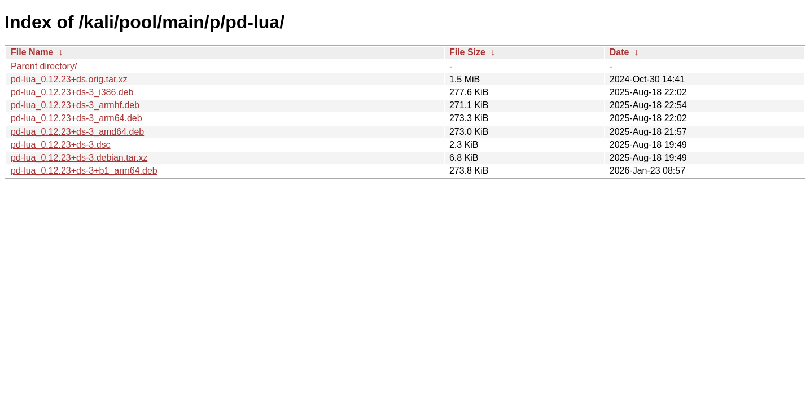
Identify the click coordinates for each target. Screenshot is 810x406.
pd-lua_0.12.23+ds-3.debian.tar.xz (79, 157)
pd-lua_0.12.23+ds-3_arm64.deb (76, 118)
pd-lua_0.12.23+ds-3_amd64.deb (77, 131)
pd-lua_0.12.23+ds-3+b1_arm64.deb (84, 170)
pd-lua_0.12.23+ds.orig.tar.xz (69, 79)
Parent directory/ (44, 66)
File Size (467, 52)
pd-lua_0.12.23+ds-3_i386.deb (72, 92)
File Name (32, 52)
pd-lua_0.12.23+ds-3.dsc (61, 144)
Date (619, 52)
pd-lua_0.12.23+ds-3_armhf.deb (75, 105)
